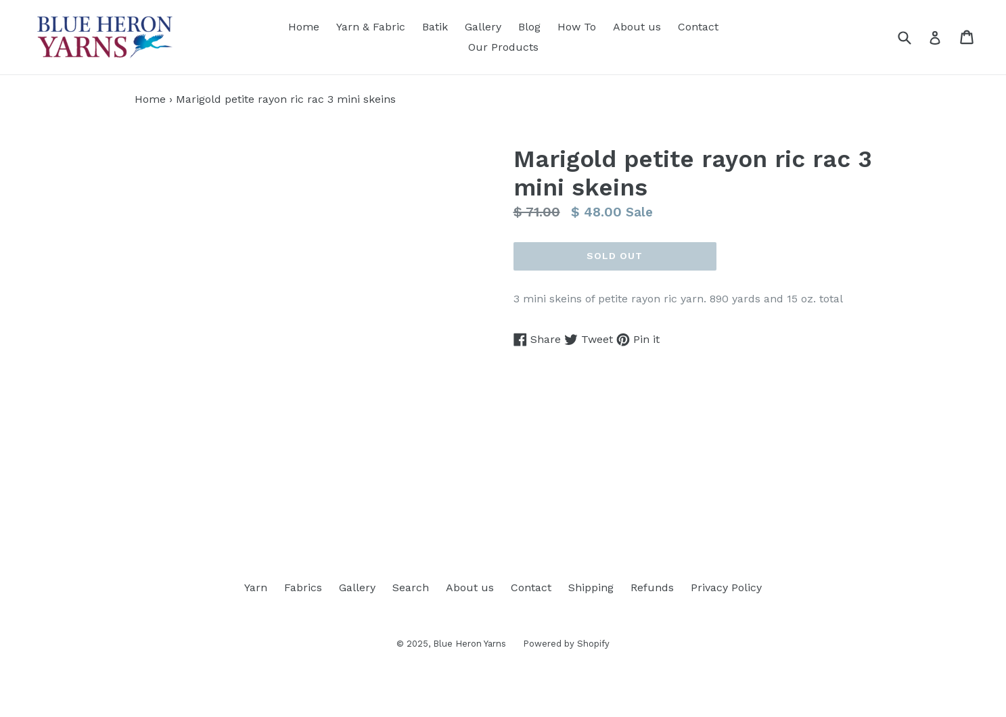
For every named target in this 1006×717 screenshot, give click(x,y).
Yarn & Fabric (370, 26)
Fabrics (303, 587)
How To (576, 26)
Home (303, 26)
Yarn (255, 587)
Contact (698, 26)
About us (637, 26)
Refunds (652, 587)
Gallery (483, 26)
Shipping (591, 587)
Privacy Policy (726, 587)
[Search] (913, 37)
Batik (435, 26)
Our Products (503, 47)
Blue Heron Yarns (469, 644)
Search (410, 587)
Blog (529, 26)
